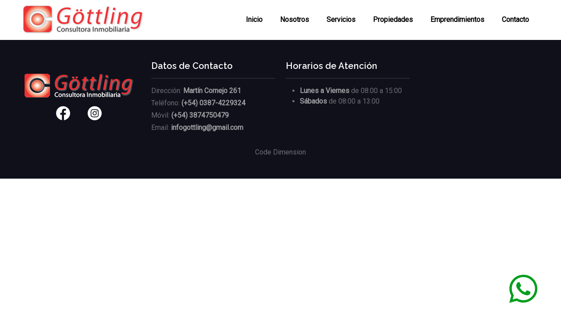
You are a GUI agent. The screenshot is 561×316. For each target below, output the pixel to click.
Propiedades (393, 19)
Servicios (341, 19)
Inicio (254, 19)
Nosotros (294, 19)
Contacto (515, 19)
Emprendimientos (457, 19)
